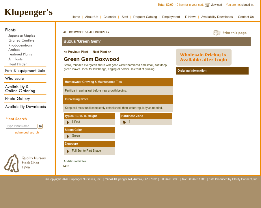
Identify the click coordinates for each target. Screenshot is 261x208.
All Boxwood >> (76, 32)
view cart (216, 4)
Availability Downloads (217, 16)
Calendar (109, 16)
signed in (247, 4)
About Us (91, 16)
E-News (190, 16)
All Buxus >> (99, 32)
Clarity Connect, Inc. (245, 179)
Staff (125, 16)
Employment (171, 16)
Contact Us (246, 16)
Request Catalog (145, 16)
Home (76, 16)
